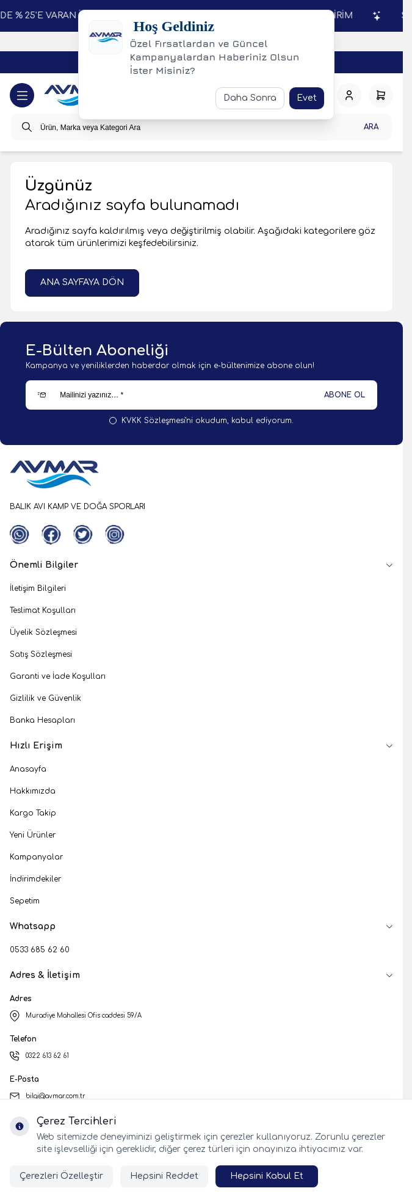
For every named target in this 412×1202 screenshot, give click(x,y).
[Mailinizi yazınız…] (201, 395)
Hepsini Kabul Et (266, 1176)
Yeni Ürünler (33, 835)
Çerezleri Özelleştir (61, 1176)
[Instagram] (115, 535)
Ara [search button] (371, 127)
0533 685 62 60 (40, 950)
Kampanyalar (36, 857)
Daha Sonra (249, 98)
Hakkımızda (33, 791)
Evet (307, 98)
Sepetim (25, 901)
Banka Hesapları (42, 720)
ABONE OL (344, 395)
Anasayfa (28, 769)
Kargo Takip (33, 813)
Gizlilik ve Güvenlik (45, 698)
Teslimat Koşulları (43, 610)
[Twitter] (83, 535)
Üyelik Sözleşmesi (43, 632)
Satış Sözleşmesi (41, 654)
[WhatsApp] (19, 535)
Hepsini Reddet (164, 1176)
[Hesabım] (349, 95)
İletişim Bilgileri (38, 588)
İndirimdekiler (35, 879)
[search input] (201, 127)
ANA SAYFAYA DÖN (82, 282)
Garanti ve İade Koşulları (58, 676)
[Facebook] (51, 535)
